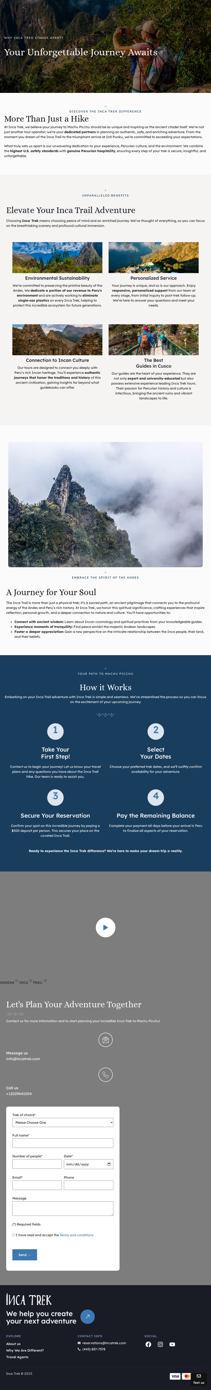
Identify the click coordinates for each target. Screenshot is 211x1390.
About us (13, 1344)
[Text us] (199, 1376)
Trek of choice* (62, 1120)
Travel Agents (17, 1357)
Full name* (62, 1139)
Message (62, 1206)
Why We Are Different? (25, 1350)
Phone (88, 1181)
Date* (88, 1160)
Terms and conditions (77, 1235)
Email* (37, 1181)
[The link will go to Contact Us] (87, 1316)
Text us (198, 1383)
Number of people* (37, 1160)
